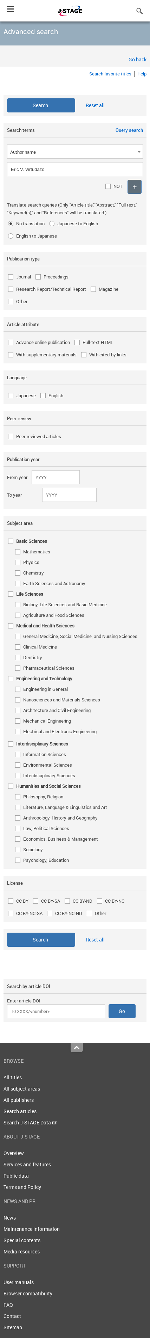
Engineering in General (45, 689)
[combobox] (75, 152)
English (55, 395)
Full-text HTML (98, 342)
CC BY (22, 901)
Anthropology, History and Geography (60, 818)
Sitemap (13, 1327)
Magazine (108, 289)
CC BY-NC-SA (29, 913)
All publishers (19, 1100)
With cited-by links (107, 354)
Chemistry (33, 573)
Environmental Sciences (47, 765)
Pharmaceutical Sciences (48, 668)
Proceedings (56, 277)
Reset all (95, 105)
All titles (13, 1077)
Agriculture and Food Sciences (53, 615)
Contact (12, 1316)
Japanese (26, 395)
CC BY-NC (114, 901)
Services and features (27, 1164)
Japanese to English (77, 223)
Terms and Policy (22, 1187)
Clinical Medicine (40, 647)
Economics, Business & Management (60, 839)
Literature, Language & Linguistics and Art (65, 807)
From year (17, 477)
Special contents (22, 1240)
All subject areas (22, 1088)
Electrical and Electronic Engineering (60, 731)
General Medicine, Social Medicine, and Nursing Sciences (80, 636)
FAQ (8, 1304)
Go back (137, 59)
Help (141, 73)
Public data (16, 1175)
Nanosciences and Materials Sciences (61, 699)
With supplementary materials (46, 354)
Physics (31, 562)
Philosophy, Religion (43, 796)
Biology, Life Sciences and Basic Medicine (65, 604)
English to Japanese (36, 236)
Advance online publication (43, 342)
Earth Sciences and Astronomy (54, 583)
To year (14, 495)
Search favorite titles (110, 73)
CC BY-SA (50, 901)
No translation (30, 223)
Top (77, 1047)
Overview (14, 1153)
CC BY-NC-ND (68, 913)
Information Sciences (44, 754)
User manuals (19, 1282)
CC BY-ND (82, 901)
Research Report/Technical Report (51, 289)
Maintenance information (32, 1229)
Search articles (20, 1111)
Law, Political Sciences (46, 828)
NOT (118, 186)
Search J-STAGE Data (30, 1122)
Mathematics (36, 551)
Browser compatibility (28, 1293)
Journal (23, 277)
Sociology (33, 849)
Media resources (22, 1251)
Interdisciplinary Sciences (49, 775)
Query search (129, 130)
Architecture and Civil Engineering (57, 710)
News (10, 1217)
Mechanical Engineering (47, 721)
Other (21, 301)
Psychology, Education (46, 860)
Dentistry (32, 657)
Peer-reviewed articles (38, 436)
